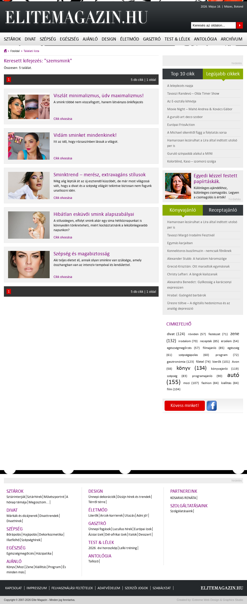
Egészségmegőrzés (20, 553)
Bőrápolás (13, 534)
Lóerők (93, 515)
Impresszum (37, 588)
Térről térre (96, 502)
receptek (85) (209, 341)
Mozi (20, 567)
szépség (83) (177, 376)
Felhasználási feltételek (72, 588)
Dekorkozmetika (51, 534)
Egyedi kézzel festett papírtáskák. (215, 178)
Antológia (205, 39)
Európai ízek (143, 529)
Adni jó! (142, 515)
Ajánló (90, 39)
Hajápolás (30, 534)
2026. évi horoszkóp (102, 548)
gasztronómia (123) (180, 361)
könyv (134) (191, 368)
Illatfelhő (13, 540)
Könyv (10, 567)
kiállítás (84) (230, 383)
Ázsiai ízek (95, 534)
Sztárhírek (34, 497)
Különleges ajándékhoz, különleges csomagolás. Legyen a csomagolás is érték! (216, 192)
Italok (132, 534)
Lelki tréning (128, 548)
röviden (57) (197, 334)
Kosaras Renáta (183, 498)
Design (109, 39)
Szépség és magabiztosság (81, 254)
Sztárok (12, 39)
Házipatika (43, 553)
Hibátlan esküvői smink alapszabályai (94, 214)
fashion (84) (210, 383)
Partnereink (183, 491)
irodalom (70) (188, 341)
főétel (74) (203, 361)
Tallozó (93, 561)
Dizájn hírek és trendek (134, 497)
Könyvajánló (183, 210)
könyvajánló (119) (225, 369)
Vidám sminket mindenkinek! (85, 135)
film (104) (173, 389)
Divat (30, 39)
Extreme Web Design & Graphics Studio (217, 599)
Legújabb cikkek (223, 74)
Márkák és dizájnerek (21, 516)
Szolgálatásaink (181, 511)
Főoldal (15, 51)
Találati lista (31, 51)
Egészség (69, 39)
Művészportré (54, 497)
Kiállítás (40, 567)
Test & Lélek (177, 39)
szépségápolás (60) (194, 355)
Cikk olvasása (63, 119)
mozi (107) (191, 383)
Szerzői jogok (136, 588)
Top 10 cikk (182, 74)
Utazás (130, 515)
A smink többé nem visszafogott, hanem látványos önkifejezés (98, 102)
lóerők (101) (221, 361)
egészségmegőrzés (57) (183, 348)
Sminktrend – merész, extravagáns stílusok (100, 175)
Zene (29, 567)
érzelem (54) (230, 341)
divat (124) (176, 334)
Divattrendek (48, 516)
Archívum (231, 39)
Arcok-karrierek (111, 515)
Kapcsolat (13, 588)
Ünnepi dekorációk (101, 497)
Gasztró (152, 39)
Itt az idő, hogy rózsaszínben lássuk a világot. (86, 142)
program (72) (227, 355)
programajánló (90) (207, 376)
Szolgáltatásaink (188, 505)
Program (54, 567)
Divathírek (14, 521)
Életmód (129, 39)
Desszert (145, 534)
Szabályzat (162, 588)
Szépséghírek (30, 540)
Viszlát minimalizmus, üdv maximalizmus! (99, 96)
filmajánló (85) (213, 348)
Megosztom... (39, 502)
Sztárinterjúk (15, 497)
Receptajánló (223, 210)
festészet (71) (218, 334)
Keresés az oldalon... (239, 25)
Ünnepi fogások (99, 529)
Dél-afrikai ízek (116, 534)
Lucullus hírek (122, 529)
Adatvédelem (109, 588)
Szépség (48, 39)
